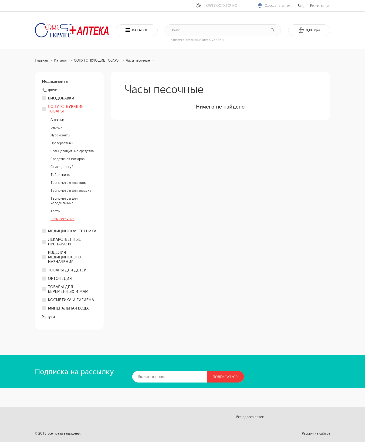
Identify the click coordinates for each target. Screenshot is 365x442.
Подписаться (225, 377)
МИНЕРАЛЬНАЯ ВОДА (68, 308)
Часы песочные (62, 219)
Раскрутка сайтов (316, 433)
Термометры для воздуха (71, 190)
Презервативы (62, 143)
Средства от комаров (67, 159)
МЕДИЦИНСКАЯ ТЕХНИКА (72, 231)
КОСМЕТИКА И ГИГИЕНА (71, 299)
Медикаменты (55, 81)
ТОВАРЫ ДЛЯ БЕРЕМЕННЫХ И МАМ (68, 289)
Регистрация (320, 5)
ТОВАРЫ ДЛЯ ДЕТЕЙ (67, 270)
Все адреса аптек (250, 417)
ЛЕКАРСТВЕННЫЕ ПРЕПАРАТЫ (64, 241)
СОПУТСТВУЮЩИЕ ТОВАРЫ (66, 108)
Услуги (48, 316)
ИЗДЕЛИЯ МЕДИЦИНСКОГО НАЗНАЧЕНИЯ (64, 257)
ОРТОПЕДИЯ (60, 278)
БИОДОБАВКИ (61, 98)
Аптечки (57, 119)
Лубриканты (60, 135)
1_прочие (51, 89)
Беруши (56, 127)
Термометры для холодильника (64, 200)
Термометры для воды (68, 182)
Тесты (55, 211)
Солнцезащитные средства (72, 151)
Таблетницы (60, 174)
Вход (301, 5)
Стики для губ (62, 167)
